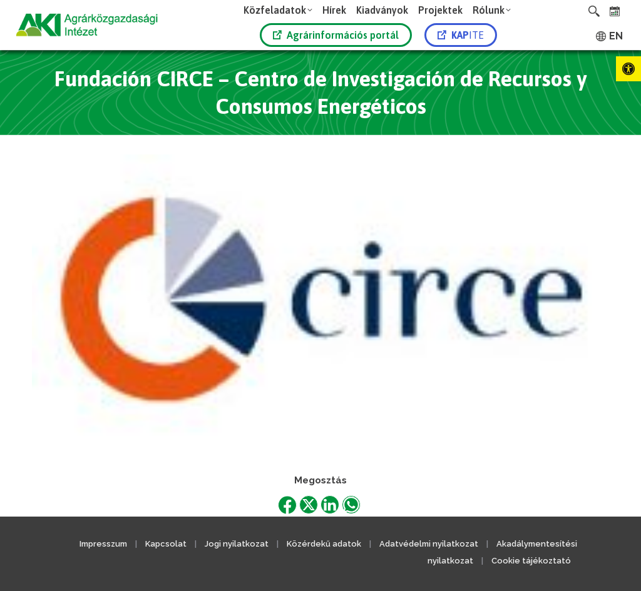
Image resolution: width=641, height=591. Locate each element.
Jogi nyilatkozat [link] (237, 543)
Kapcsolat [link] (166, 543)
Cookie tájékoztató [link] (531, 560)
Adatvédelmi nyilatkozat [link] (428, 543)
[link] (628, 68)
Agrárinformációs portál (336, 35)
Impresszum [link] (103, 543)
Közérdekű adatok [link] (324, 543)
